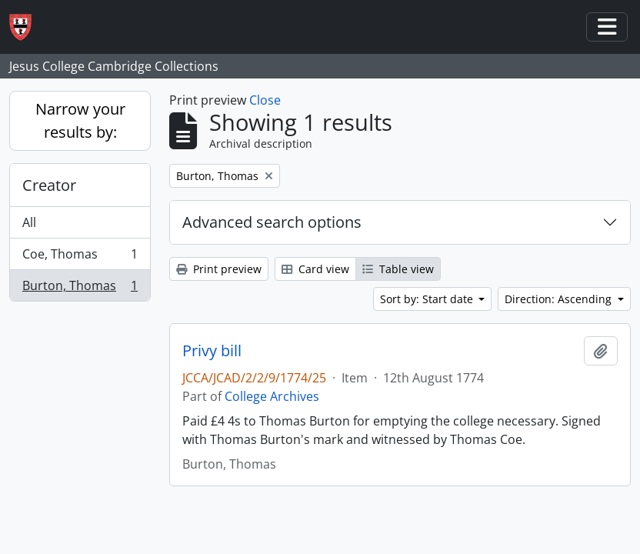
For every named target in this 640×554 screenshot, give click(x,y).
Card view (315, 269)
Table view (398, 269)
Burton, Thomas (80, 288)
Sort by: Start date (428, 299)
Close (265, 100)
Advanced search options (272, 222)
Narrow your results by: (80, 120)
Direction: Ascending (560, 299)
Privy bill (212, 351)
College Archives (272, 396)
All (29, 222)
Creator (49, 185)
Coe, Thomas (80, 257)
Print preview (219, 269)
